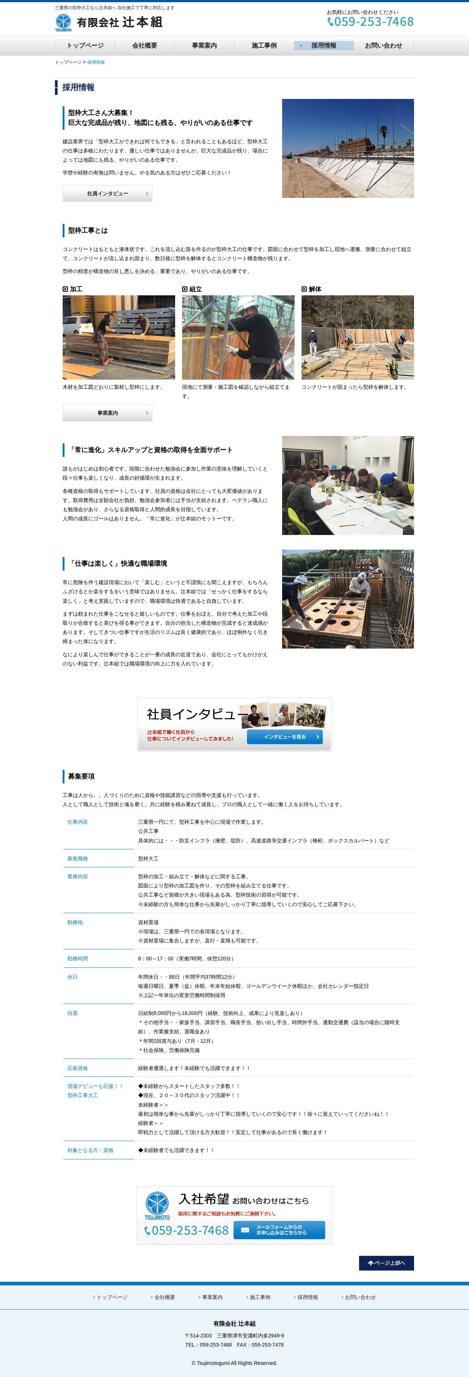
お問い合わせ (383, 45)
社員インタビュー (118, 193)
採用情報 (318, 45)
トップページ (85, 45)
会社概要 (144, 45)
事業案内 (204, 45)
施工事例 (264, 45)
